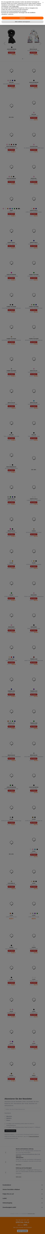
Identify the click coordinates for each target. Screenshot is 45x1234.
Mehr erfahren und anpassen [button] (22, 21)
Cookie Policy (15, 6)
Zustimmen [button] (22, 18)
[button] (43, 2)
